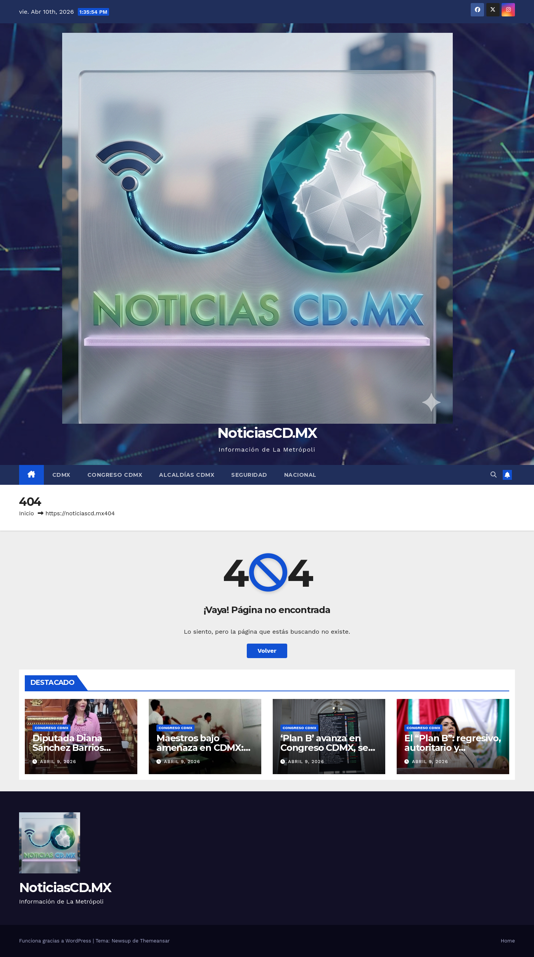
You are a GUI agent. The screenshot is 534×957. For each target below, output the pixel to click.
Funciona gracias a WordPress (56, 941)
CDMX (61, 474)
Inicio (26, 513)
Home (508, 941)
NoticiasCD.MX (267, 432)
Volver (267, 650)
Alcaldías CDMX (186, 474)
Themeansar (155, 941)
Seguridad (249, 474)
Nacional (300, 474)
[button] (494, 474)
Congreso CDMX (115, 474)
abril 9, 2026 (58, 761)
